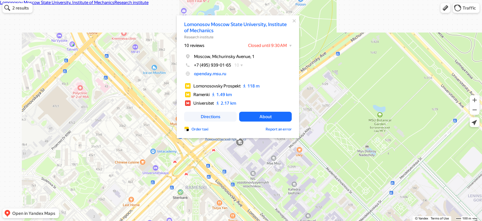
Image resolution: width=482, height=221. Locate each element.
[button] (445, 8)
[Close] (294, 20)
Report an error (279, 129)
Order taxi (200, 129)
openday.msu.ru (210, 73)
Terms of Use (440, 218)
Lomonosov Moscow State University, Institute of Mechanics (235, 27)
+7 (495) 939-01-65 (207, 65)
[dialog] (238, 76)
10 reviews (194, 45)
